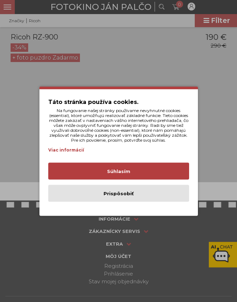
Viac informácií (66, 149)
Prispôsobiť (119, 193)
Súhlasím (118, 171)
